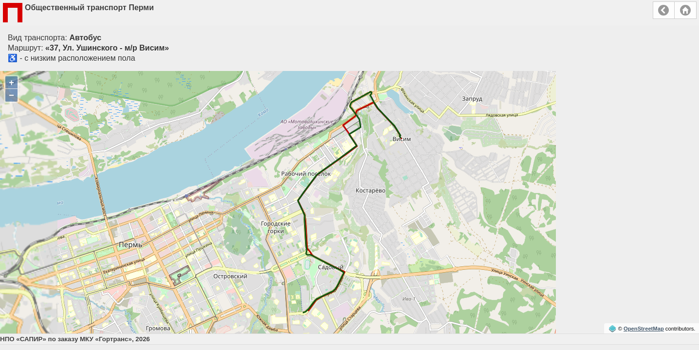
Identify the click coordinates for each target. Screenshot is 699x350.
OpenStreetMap (644, 329)
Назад (664, 10)
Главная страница (685, 10)
